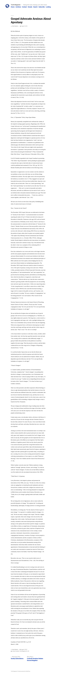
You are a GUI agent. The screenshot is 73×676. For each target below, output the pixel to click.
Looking (48, 7)
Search (35, 7)
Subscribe (42, 7)
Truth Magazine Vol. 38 (24, 651)
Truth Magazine (15, 5)
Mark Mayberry (15, 26)
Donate (30, 7)
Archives (18, 7)
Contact (24, 7)
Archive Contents (15, 651)
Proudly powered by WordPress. (24, 671)
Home (13, 7)
